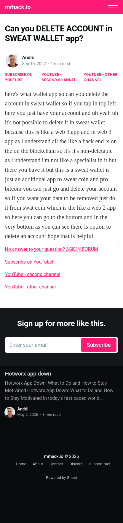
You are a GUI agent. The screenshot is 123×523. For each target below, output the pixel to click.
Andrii (28, 57)
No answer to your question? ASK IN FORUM (51, 249)
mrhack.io (18, 7)
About (38, 464)
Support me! (99, 464)
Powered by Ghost (61, 477)
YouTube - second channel (58, 77)
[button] (113, 7)
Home (21, 464)
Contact (56, 464)
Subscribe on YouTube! (19, 77)
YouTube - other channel (100, 77)
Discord (76, 464)
